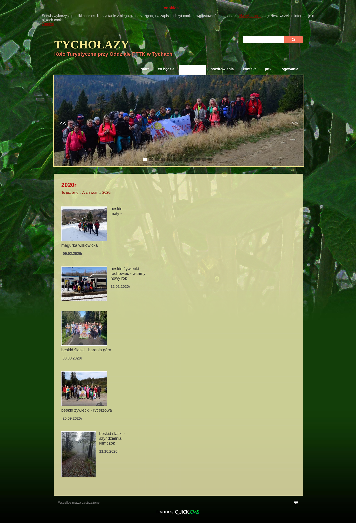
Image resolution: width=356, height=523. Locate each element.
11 (204, 159)
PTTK (268, 69)
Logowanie (289, 69)
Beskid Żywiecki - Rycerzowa (86, 410)
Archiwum (90, 192)
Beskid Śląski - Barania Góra (86, 350)
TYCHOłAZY (91, 44)
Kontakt (249, 69)
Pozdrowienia (222, 69)
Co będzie (166, 69)
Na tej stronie (250, 16)
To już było (192, 69)
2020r (107, 192)
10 (198, 159)
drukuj (296, 502)
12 (210, 159)
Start (145, 69)
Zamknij (48, 24)
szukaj (294, 40)
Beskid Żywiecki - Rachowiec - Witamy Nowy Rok (128, 274)
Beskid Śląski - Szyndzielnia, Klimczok (112, 438)
